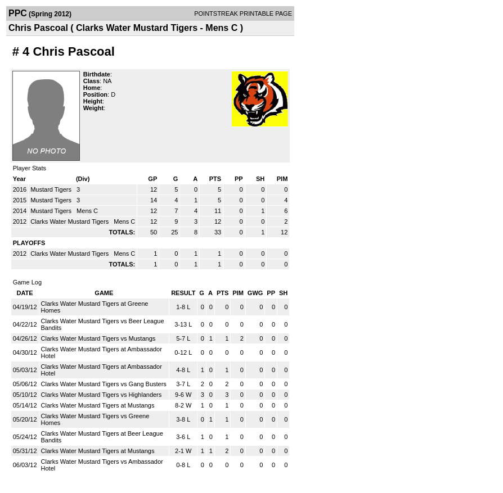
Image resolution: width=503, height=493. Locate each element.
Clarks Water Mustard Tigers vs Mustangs (98, 338)
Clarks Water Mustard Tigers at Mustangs (98, 405)
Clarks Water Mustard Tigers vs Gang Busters (104, 384)
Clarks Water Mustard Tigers (70, 221)
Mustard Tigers (51, 189)
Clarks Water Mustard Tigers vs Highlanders (101, 394)
